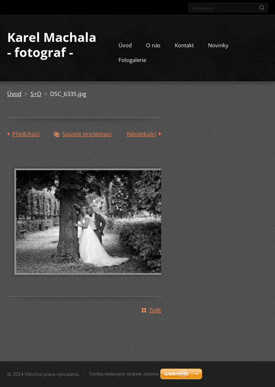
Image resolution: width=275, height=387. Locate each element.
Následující (141, 134)
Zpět (155, 310)
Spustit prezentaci (86, 134)
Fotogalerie (132, 59)
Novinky (218, 45)
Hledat (262, 7)
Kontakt (184, 45)
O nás (153, 45)
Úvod (125, 45)
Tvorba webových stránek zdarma (124, 374)
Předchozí (25, 134)
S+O (35, 94)
